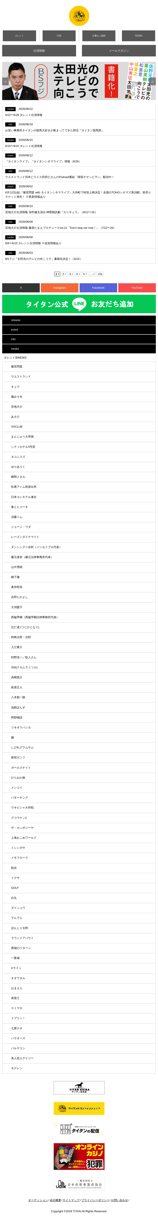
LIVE (59, 36)
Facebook (98, 287)
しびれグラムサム (22, 747)
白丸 (14, 897)
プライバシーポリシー (95, 1200)
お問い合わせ (119, 1200)
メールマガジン (119, 50)
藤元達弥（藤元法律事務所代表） (32, 557)
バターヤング (19, 797)
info (13, 339)
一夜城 (15, 958)
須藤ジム (16, 517)
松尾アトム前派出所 (24, 486)
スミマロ (16, 1008)
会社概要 (55, 1200)
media (15, 348)
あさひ (15, 416)
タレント (19, 36)
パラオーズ (18, 1038)
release (15, 320)
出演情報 (39, 50)
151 (100, 274)
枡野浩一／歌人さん (24, 657)
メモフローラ (19, 857)
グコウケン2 (19, 817)
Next (152, 81)
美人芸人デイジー (22, 1058)
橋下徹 (15, 577)
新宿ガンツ (18, 757)
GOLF (15, 887)
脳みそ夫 (16, 396)
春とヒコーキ (19, 507)
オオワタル (18, 978)
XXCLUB (16, 426)
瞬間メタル (18, 476)
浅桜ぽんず (18, 707)
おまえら (16, 988)
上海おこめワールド (24, 837)
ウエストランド (21, 376)
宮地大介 (16, 406)
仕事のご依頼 (98, 36)
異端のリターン (21, 948)
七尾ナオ (16, 1028)
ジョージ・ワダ (21, 527)
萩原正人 (16, 687)
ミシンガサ (18, 847)
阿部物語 (16, 717)
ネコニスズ (18, 456)
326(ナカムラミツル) (24, 667)
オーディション (38, 1200)
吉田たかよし (19, 597)
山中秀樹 (16, 567)
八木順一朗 (18, 697)
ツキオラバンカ (21, 727)
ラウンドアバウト (22, 938)
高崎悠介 (16, 677)
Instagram (59, 287)
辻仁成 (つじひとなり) (25, 627)
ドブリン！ (18, 1018)
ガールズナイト (21, 767)
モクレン (16, 1068)
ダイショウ (18, 907)
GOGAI (138, 36)
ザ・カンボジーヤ (22, 827)
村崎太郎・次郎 (21, 637)
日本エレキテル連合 (24, 497)
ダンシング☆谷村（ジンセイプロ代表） (36, 547)
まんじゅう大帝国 (22, 436)
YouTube (137, 287)
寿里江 (15, 998)
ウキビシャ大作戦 (22, 807)
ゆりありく (18, 466)
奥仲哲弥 (16, 587)
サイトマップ (71, 1200)
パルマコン (18, 1048)
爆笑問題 (16, 366)
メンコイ (16, 787)
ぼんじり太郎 (19, 928)
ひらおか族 (18, 777)
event (14, 329)
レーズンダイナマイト (25, 537)
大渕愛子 (16, 607)
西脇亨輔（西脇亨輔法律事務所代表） (35, 617)
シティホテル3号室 (23, 446)
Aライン (16, 968)
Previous (5, 81)
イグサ (15, 877)
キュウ (15, 386)
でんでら (16, 917)
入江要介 (16, 647)
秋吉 (14, 868)
